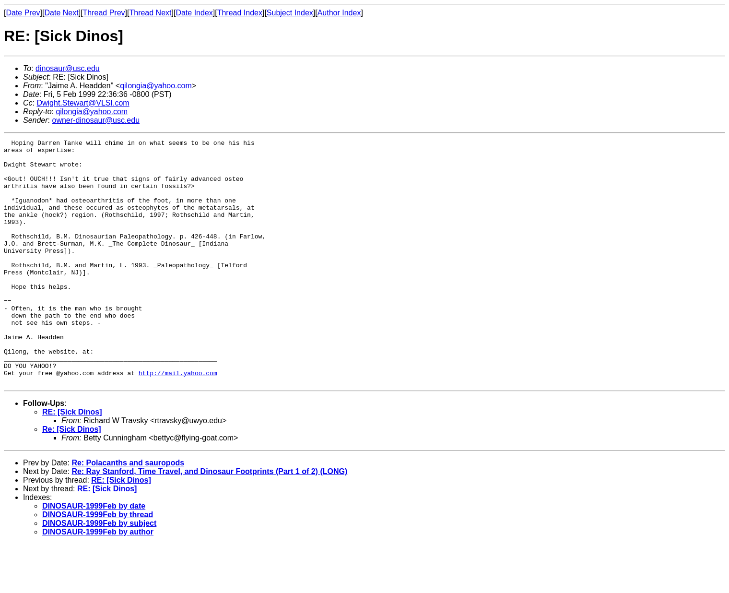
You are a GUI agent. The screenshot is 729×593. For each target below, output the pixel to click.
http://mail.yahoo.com (178, 420)
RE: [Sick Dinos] (72, 461)
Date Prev (23, 13)
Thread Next (150, 13)
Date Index (194, 13)
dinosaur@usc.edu (67, 68)
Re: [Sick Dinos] (71, 478)
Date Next (61, 13)
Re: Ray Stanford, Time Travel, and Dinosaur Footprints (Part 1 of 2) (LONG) (209, 520)
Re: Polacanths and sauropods (127, 512)
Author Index (339, 13)
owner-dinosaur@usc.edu (96, 120)
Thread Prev (104, 13)
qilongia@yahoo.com (156, 86)
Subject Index (290, 13)
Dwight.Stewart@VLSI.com (82, 103)
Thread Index (239, 13)
